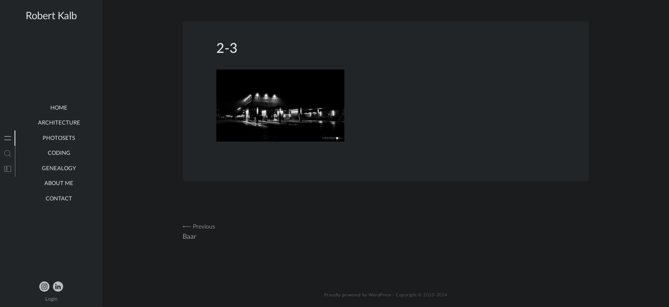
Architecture (59, 123)
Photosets (59, 138)
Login (51, 298)
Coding (59, 153)
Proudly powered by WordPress (357, 295)
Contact (59, 199)
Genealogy (59, 168)
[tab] (7, 138)
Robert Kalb (51, 16)
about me (58, 183)
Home (58, 108)
